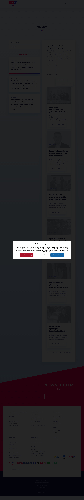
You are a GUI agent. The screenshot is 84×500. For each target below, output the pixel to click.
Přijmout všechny (57, 255)
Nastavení (42, 255)
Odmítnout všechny (27, 255)
